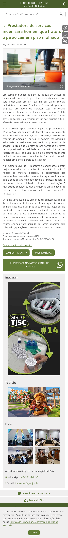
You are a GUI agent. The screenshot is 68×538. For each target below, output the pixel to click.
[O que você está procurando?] (30, 14)
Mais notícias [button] (43, 252)
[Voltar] (5, 25)
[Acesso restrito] (63, 4)
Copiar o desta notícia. (17, 245)
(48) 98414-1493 (29, 477)
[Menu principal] (4, 4)
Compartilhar (14, 252)
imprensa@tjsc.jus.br (27, 483)
